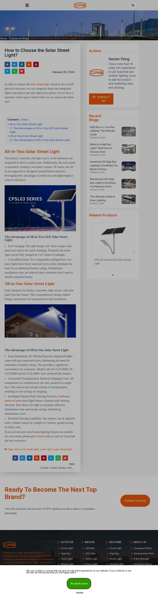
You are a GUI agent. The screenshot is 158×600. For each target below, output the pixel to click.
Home (3, 38)
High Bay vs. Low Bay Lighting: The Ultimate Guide (102, 130)
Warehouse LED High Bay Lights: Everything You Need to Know (103, 182)
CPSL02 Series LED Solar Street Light (112, 260)
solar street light (39, 84)
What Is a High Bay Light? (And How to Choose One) (101, 148)
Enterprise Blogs (19, 38)
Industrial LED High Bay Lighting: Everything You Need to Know (104, 165)
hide (24, 119)
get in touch (37, 436)
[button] (27, 5)
